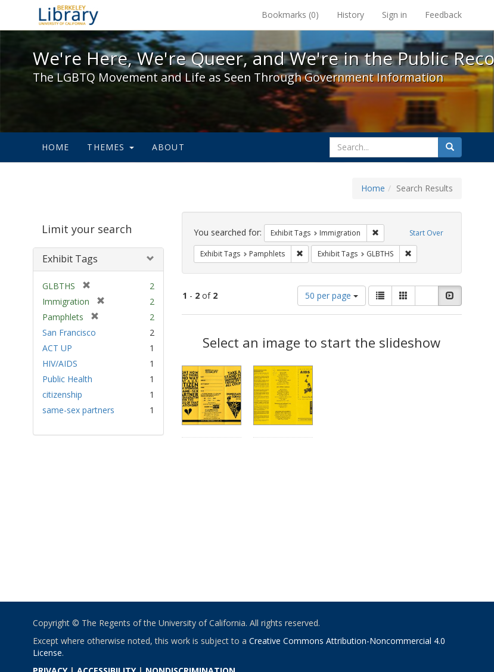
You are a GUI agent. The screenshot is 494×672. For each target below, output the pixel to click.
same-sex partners (78, 410)
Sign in (394, 14)
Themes (110, 147)
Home (56, 147)
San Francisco (69, 332)
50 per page (331, 295)
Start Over (426, 233)
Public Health (67, 379)
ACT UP (57, 348)
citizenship (62, 394)
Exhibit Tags (70, 258)
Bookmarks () (290, 14)
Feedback (443, 14)
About (168, 147)
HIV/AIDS (59, 363)
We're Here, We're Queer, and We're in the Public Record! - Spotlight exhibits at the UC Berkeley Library (68, 15)
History (350, 14)
